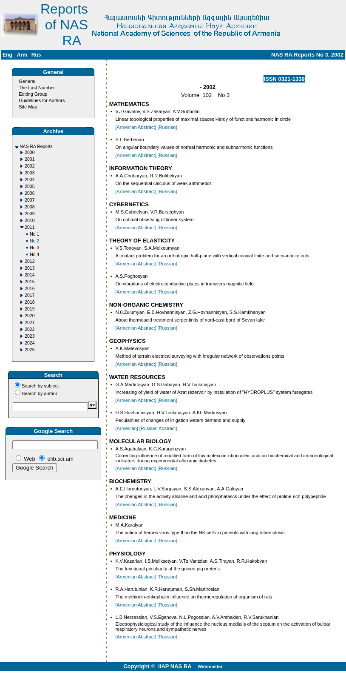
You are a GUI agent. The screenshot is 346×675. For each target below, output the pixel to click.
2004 (29, 179)
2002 (29, 166)
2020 (29, 315)
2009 (29, 213)
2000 (29, 152)
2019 (29, 309)
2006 (29, 193)
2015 (29, 281)
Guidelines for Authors (42, 100)
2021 (29, 322)
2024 (29, 343)
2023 (29, 336)
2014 (29, 275)
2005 (29, 186)
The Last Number (37, 87)
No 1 (34, 234)
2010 (29, 220)
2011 (29, 227)
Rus (36, 55)
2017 (29, 295)
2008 (29, 207)
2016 (29, 288)
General (27, 81)
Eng (7, 55)
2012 (29, 261)
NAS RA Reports (36, 146)
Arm (22, 55)
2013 (29, 268)
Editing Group (33, 94)
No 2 (34, 241)
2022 (29, 329)
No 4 (34, 254)
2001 (29, 159)
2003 (29, 173)
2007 (29, 200)
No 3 (34, 247)
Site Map (28, 106)
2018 (29, 302)
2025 (29, 349)
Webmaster (210, 666)
